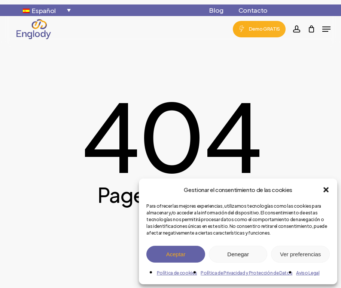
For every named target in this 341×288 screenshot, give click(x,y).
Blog (216, 10)
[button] (326, 189)
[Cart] (311, 29)
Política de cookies (177, 273)
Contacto (253, 10)
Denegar (238, 254)
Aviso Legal (307, 273)
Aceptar (176, 254)
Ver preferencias (300, 254)
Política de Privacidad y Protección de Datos (246, 273)
